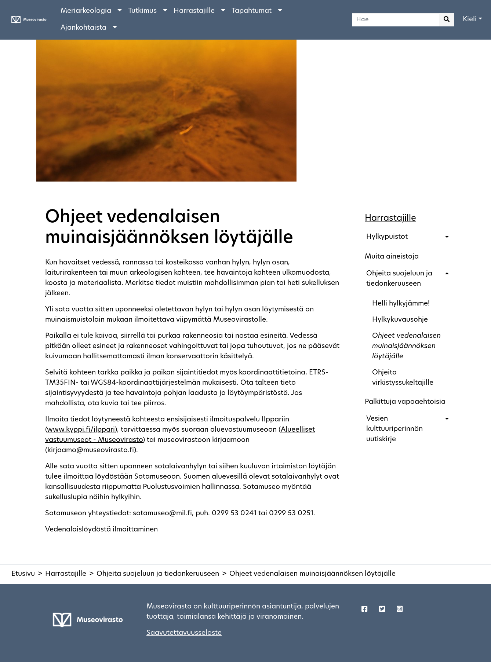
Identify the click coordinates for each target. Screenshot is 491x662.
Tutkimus (142, 11)
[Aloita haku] (446, 19)
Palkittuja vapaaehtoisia (405, 402)
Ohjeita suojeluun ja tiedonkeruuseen (399, 279)
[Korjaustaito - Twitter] (382, 610)
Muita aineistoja (392, 256)
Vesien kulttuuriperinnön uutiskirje (394, 429)
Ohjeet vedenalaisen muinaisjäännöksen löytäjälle (406, 346)
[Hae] (395, 19)
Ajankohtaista (83, 28)
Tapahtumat (252, 11)
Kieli (470, 19)
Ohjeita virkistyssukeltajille (402, 378)
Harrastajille (194, 11)
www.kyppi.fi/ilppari (81, 430)
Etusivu (23, 574)
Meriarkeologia (86, 11)
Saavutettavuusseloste (184, 633)
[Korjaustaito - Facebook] (364, 610)
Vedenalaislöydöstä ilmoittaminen (101, 529)
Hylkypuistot (387, 237)
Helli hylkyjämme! (401, 303)
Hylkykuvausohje (400, 320)
